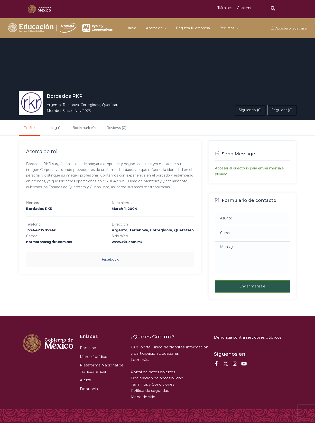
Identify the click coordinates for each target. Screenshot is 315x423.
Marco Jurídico (93, 356)
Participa (88, 347)
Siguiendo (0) (250, 110)
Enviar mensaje (252, 286)
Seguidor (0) (281, 110)
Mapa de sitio (143, 396)
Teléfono (33, 224)
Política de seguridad (150, 390)
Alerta (85, 380)
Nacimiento (122, 203)
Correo (31, 236)
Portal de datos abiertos (153, 372)
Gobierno (244, 8)
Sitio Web (120, 236)
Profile (29, 128)
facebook (110, 259)
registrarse (298, 28)
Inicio (132, 28)
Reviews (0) (116, 128)
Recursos (228, 28)
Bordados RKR (65, 96)
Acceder (281, 28)
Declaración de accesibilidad (157, 378)
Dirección (120, 224)
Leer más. (140, 359)
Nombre (33, 203)
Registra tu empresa (193, 28)
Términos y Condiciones (152, 384)
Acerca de (156, 28)
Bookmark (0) (84, 128)
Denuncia (89, 388)
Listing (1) (54, 128)
